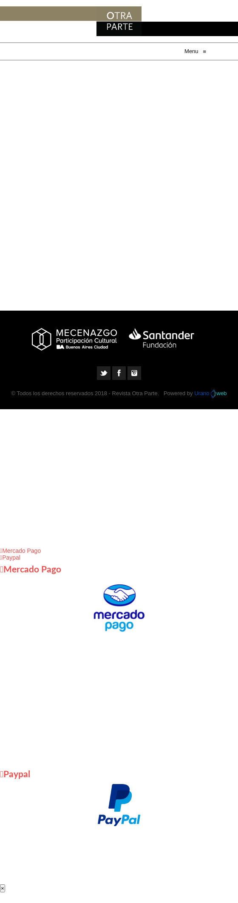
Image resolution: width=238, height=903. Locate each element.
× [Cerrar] (2, 888)
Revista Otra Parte (135, 393)
